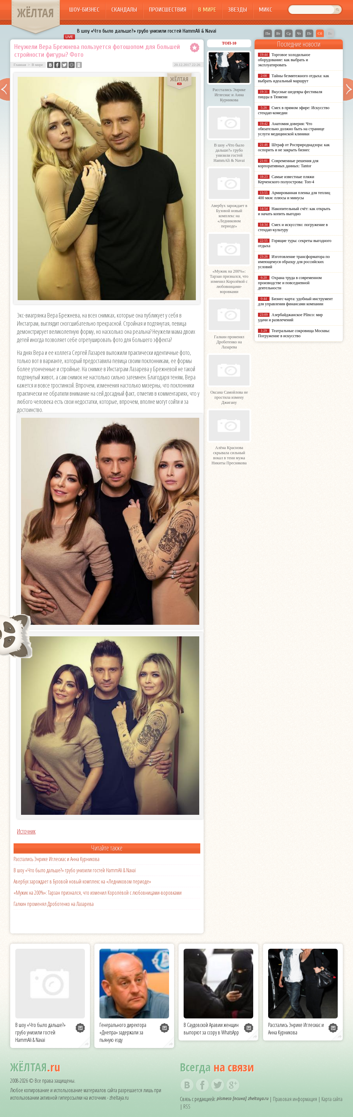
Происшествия (167, 9)
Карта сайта (331, 1099)
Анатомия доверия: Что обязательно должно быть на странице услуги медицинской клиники (291, 128)
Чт (299, 33)
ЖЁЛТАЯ (35, 13)
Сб (320, 33)
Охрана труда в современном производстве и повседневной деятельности (290, 282)
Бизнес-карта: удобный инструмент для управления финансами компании (295, 301)
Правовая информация (295, 1099)
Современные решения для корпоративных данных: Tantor (288, 163)
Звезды (237, 9)
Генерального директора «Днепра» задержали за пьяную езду (122, 1032)
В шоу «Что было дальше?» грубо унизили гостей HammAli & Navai (146, 31)
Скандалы (124, 9)
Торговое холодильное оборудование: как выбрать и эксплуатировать (284, 59)
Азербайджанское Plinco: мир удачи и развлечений (290, 317)
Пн (267, 33)
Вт (278, 33)
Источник (26, 831)
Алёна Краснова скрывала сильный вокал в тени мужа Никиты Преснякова (228, 455)
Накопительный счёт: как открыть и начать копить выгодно (294, 211)
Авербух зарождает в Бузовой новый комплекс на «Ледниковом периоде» (82, 881)
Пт (309, 33)
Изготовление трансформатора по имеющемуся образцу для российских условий (294, 261)
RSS (186, 1106)
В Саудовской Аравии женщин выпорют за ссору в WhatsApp (211, 1028)
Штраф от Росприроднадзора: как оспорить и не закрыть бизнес (294, 147)
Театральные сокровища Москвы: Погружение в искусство (294, 333)
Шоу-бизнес (84, 9)
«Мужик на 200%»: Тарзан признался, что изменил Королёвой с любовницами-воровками (98, 892)
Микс (265, 9)
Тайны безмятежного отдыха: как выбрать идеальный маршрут (293, 78)
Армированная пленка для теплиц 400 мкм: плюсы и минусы (294, 195)
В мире (207, 9)
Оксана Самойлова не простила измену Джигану (229, 397)
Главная (20, 65)
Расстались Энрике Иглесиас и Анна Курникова (56, 859)
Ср (288, 33)
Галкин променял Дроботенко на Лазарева (54, 904)
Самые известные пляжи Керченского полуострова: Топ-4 (286, 179)
